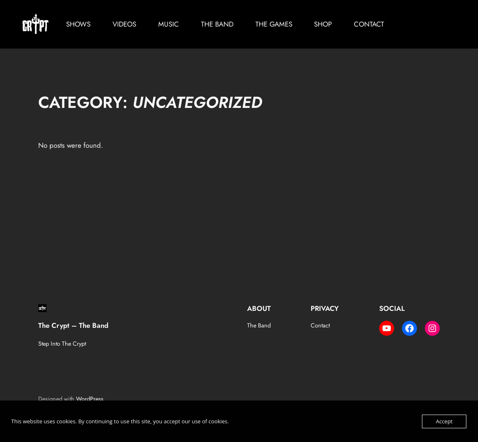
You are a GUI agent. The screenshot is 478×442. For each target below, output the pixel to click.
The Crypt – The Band (73, 325)
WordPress (89, 399)
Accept (444, 421)
